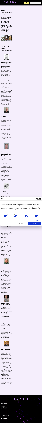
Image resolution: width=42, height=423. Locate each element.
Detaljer (37, 220)
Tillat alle (34, 223)
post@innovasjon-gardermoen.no (8, 410)
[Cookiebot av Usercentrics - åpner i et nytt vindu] (36, 199)
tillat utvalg (21, 223)
